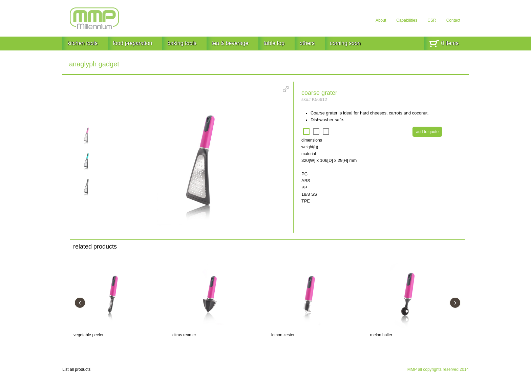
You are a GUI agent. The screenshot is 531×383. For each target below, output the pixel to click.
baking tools (181, 43)
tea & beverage (230, 43)
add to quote (427, 131)
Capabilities (406, 20)
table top (273, 43)
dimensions (311, 140)
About (381, 20)
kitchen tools (82, 43)
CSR (431, 20)
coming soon (345, 43)
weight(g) (309, 147)
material (308, 153)
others (307, 43)
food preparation (132, 43)
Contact (453, 20)
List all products (76, 369)
